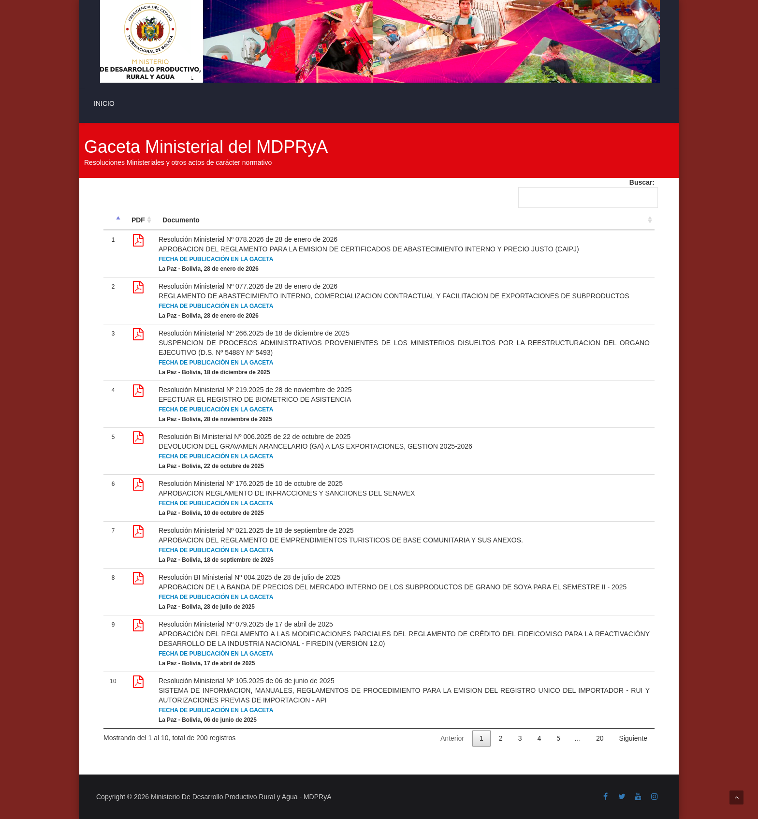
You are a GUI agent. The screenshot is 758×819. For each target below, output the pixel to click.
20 (600, 738)
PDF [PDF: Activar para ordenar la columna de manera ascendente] (138, 220)
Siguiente (633, 738)
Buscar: (586, 193)
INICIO (104, 103)
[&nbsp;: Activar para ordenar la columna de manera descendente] (113, 220)
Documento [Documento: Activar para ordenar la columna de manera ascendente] (181, 220)
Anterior (452, 738)
